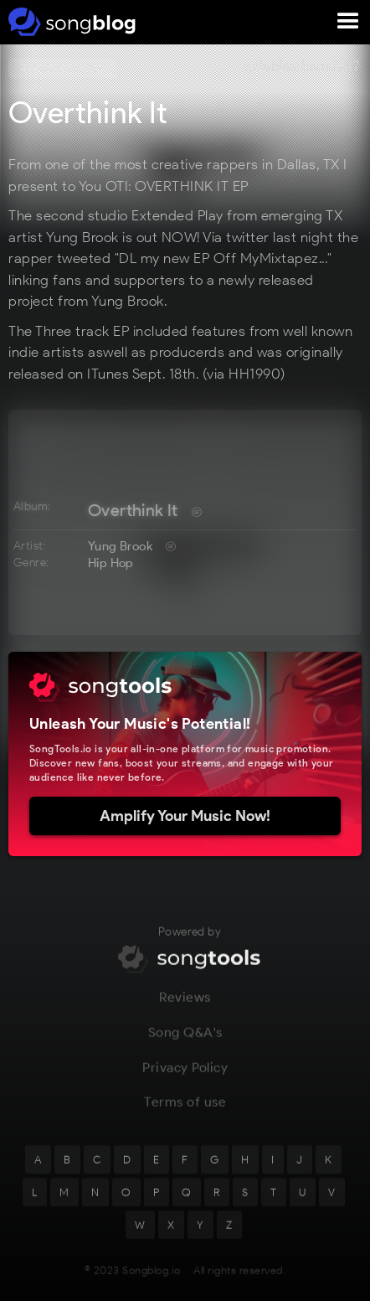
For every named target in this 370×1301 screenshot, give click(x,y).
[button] (348, 22)
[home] (69, 22)
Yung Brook (120, 546)
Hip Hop (111, 562)
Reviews (185, 1008)
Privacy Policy (185, 1078)
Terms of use (185, 1113)
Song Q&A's (185, 1043)
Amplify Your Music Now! (185, 816)
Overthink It (133, 510)
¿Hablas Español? (302, 66)
